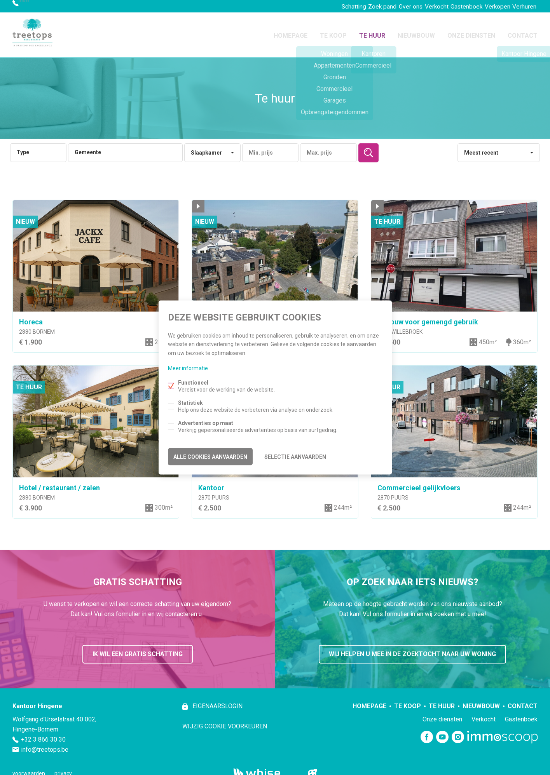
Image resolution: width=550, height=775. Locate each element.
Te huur (372, 32)
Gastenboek (453, 6)
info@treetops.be (44, 745)
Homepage (290, 32)
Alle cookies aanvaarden (210, 455)
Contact (523, 32)
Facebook (427, 732)
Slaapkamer (206, 148)
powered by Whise (265, 768)
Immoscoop (502, 732)
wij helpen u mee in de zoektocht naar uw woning (412, 649)
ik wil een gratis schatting (138, 649)
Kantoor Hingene (37, 701)
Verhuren (521, 6)
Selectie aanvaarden (295, 455)
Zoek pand (353, 6)
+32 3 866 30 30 (40, 6)
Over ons (386, 6)
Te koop (333, 32)
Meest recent (481, 148)
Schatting (319, 6)
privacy (63, 769)
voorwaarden (28, 769)
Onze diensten (471, 32)
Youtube (442, 732)
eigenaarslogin (217, 701)
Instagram (458, 732)
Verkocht (418, 6)
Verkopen (489, 6)
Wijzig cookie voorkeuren (224, 721)
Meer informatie (188, 369)
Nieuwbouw (416, 32)
